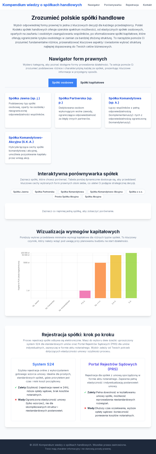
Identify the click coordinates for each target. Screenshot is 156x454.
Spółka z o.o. (136, 191)
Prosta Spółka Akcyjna (67, 196)
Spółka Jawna (20, 191)
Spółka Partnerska (44, 191)
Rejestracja (132, 4)
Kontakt (147, 4)
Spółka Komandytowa (72, 191)
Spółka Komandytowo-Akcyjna (106, 191)
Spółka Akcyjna (93, 196)
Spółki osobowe (62, 82)
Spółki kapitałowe (92, 82)
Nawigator (94, 4)
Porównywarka (112, 4)
